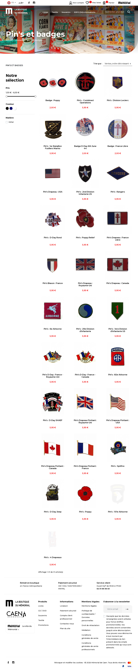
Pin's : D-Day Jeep (53, 512)
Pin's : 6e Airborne (53, 329)
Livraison (64, 606)
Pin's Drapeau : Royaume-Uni (85, 284)
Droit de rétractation (90, 625)
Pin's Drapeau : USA (52, 192)
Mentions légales (89, 606)
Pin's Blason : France (53, 283)
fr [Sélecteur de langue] (10, 3)
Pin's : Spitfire (117, 466)
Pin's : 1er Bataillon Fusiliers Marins (53, 147)
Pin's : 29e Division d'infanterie (85, 330)
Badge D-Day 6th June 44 (85, 147)
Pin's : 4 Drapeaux (53, 557)
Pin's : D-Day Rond (53, 237)
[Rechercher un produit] (117, 12)
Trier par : (97, 63)
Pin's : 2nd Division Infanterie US (85, 193)
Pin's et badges (14, 65)
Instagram (34, 2)
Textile (41, 620)
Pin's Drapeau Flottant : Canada (52, 467)
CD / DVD (42, 611)
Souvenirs (42, 615)
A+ (21, 2)
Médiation (86, 630)
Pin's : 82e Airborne (117, 375)
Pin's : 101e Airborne (118, 512)
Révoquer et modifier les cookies (68, 662)
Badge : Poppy (53, 100)
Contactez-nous (67, 624)
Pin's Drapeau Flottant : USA (117, 421)
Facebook (29, 2)
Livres (41, 606)
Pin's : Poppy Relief (85, 237)
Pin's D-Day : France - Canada (85, 376)
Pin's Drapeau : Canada (117, 283)
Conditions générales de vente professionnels (90, 646)
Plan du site (65, 628)
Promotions (43, 625)
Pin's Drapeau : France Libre (118, 238)
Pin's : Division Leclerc (118, 100)
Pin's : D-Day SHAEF (52, 420)
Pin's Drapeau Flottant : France (85, 467)
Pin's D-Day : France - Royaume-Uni (52, 376)
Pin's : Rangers (118, 192)
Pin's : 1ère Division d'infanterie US (118, 330)
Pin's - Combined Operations (85, 101)
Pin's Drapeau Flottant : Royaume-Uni (85, 421)
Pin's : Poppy (85, 512)
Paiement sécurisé (68, 611)
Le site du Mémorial (20, 628)
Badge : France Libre (118, 146)
